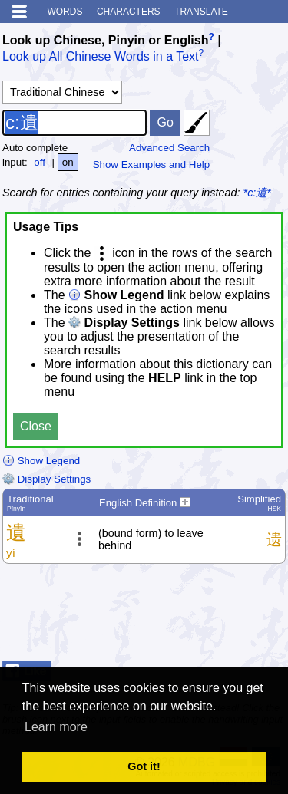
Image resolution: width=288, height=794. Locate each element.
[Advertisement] (163, 616)
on (68, 162)
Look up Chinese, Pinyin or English (105, 40)
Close (35, 426)
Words (64, 11)
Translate (201, 11)
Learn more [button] (56, 726)
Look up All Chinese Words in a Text (100, 57)
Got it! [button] (143, 766)
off (39, 162)
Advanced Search (169, 147)
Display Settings (46, 479)
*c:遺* (257, 192)
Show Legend (41, 460)
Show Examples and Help (151, 164)
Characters (129, 11)
